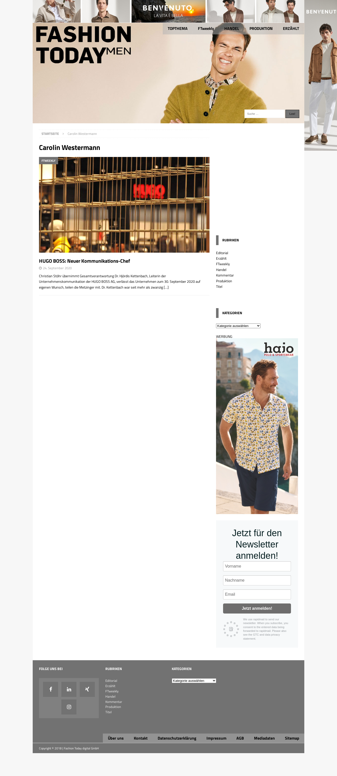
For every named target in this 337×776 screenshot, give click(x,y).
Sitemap (292, 738)
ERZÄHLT (291, 28)
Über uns (116, 738)
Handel (221, 269)
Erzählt (221, 258)
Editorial (222, 252)
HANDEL (231, 28)
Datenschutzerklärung (177, 738)
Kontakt (141, 738)
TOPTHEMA (178, 28)
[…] (166, 287)
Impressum (216, 738)
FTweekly (206, 28)
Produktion (224, 281)
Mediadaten (264, 738)
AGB (240, 738)
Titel (219, 286)
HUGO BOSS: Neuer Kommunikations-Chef (84, 261)
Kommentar (225, 275)
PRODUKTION (261, 28)
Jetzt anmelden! (257, 608)
